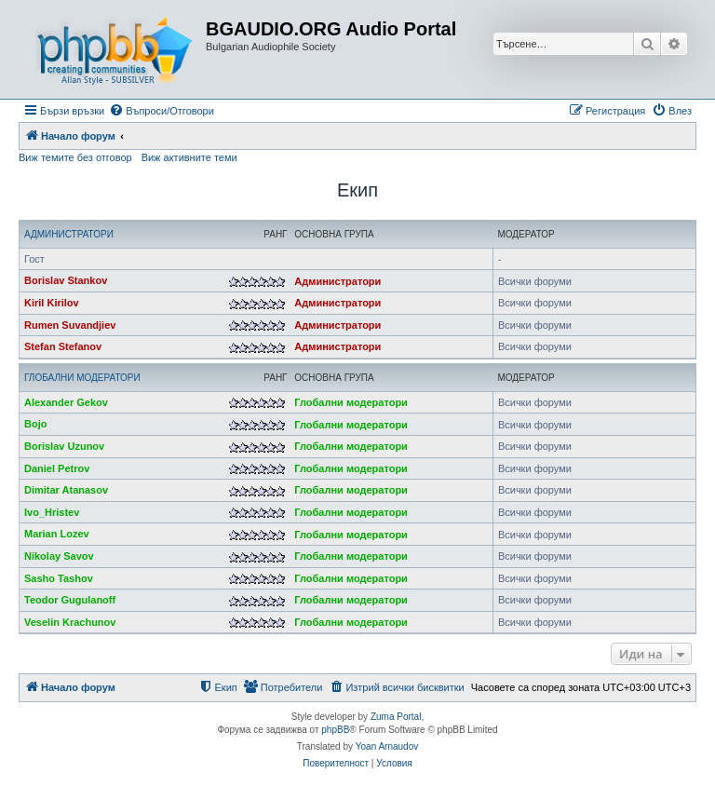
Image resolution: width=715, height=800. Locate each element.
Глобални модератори (82, 378)
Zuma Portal (396, 717)
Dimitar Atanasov (66, 489)
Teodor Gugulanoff (69, 599)
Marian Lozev (56, 533)
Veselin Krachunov (69, 622)
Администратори (69, 234)
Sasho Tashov (58, 578)
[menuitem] (161, 111)
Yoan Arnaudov (387, 746)
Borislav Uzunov (64, 446)
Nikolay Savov (59, 556)
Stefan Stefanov (62, 346)
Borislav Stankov (65, 280)
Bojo (35, 423)
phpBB (335, 730)
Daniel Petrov (56, 468)
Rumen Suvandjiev (69, 325)
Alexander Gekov (66, 402)
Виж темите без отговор (75, 157)
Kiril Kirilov (51, 302)
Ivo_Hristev (51, 512)
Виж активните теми (189, 157)
